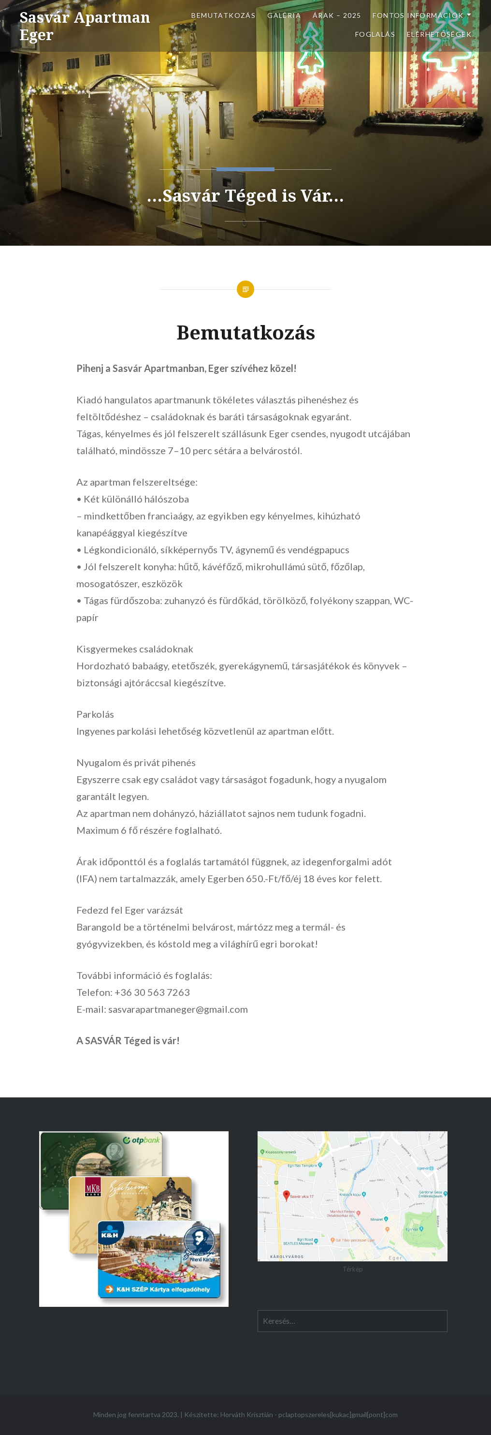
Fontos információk (418, 15)
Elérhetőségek (439, 34)
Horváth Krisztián (246, 1414)
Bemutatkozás (223, 15)
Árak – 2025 (337, 15)
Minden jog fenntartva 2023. (136, 1414)
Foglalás (375, 34)
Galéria (284, 15)
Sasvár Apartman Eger (84, 25)
